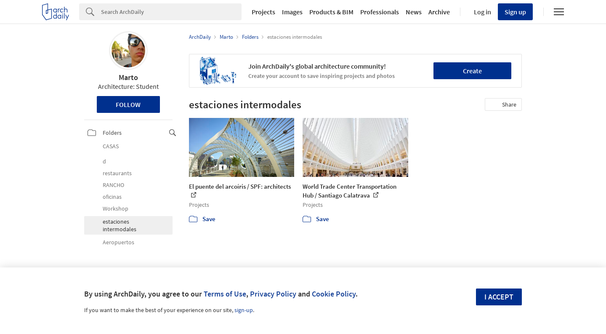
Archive (439, 11)
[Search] (171, 11)
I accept (498, 297)
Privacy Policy (273, 294)
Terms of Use (225, 294)
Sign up (515, 12)
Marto (128, 77)
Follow (128, 104)
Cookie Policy (334, 294)
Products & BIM (331, 11)
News (414, 11)
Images (292, 11)
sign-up (243, 310)
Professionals (379, 11)
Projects (263, 11)
